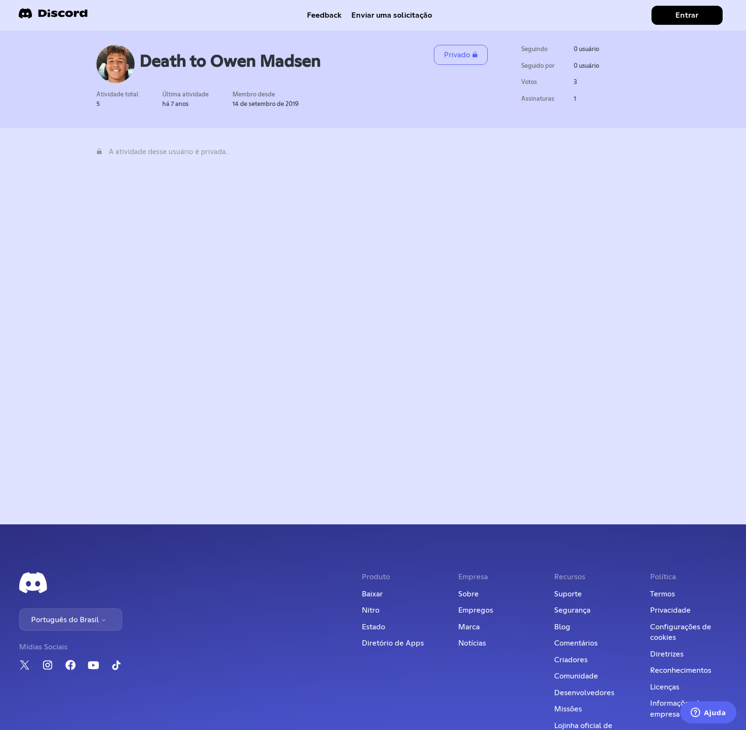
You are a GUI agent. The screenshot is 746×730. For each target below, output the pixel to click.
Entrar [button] (686, 15)
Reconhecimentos (680, 670)
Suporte (568, 594)
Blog (562, 627)
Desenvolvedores (584, 693)
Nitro (370, 610)
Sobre (468, 594)
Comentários (576, 643)
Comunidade (576, 676)
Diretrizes (666, 654)
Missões (568, 709)
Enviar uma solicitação (391, 15)
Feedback (324, 15)
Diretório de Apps (393, 643)
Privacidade (670, 610)
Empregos (475, 610)
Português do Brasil (68, 620)
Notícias (472, 643)
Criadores (571, 660)
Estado (373, 627)
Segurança (572, 610)
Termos (662, 594)
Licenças (664, 687)
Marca (469, 627)
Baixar (372, 594)
